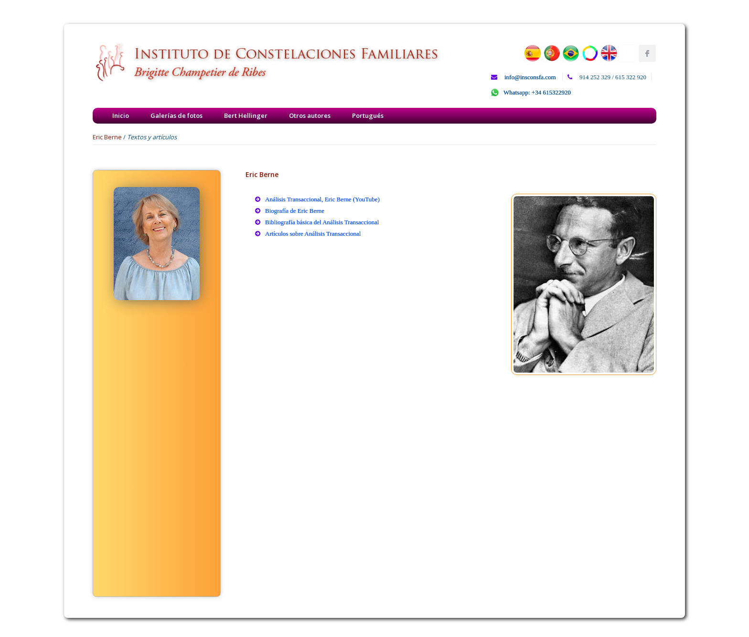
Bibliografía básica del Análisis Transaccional (322, 222)
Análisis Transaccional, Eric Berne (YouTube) (322, 199)
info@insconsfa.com (530, 77)
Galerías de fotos (176, 115)
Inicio (120, 115)
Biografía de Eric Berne (294, 210)
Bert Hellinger (246, 115)
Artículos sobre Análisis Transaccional (313, 233)
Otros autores (310, 115)
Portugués (368, 115)
